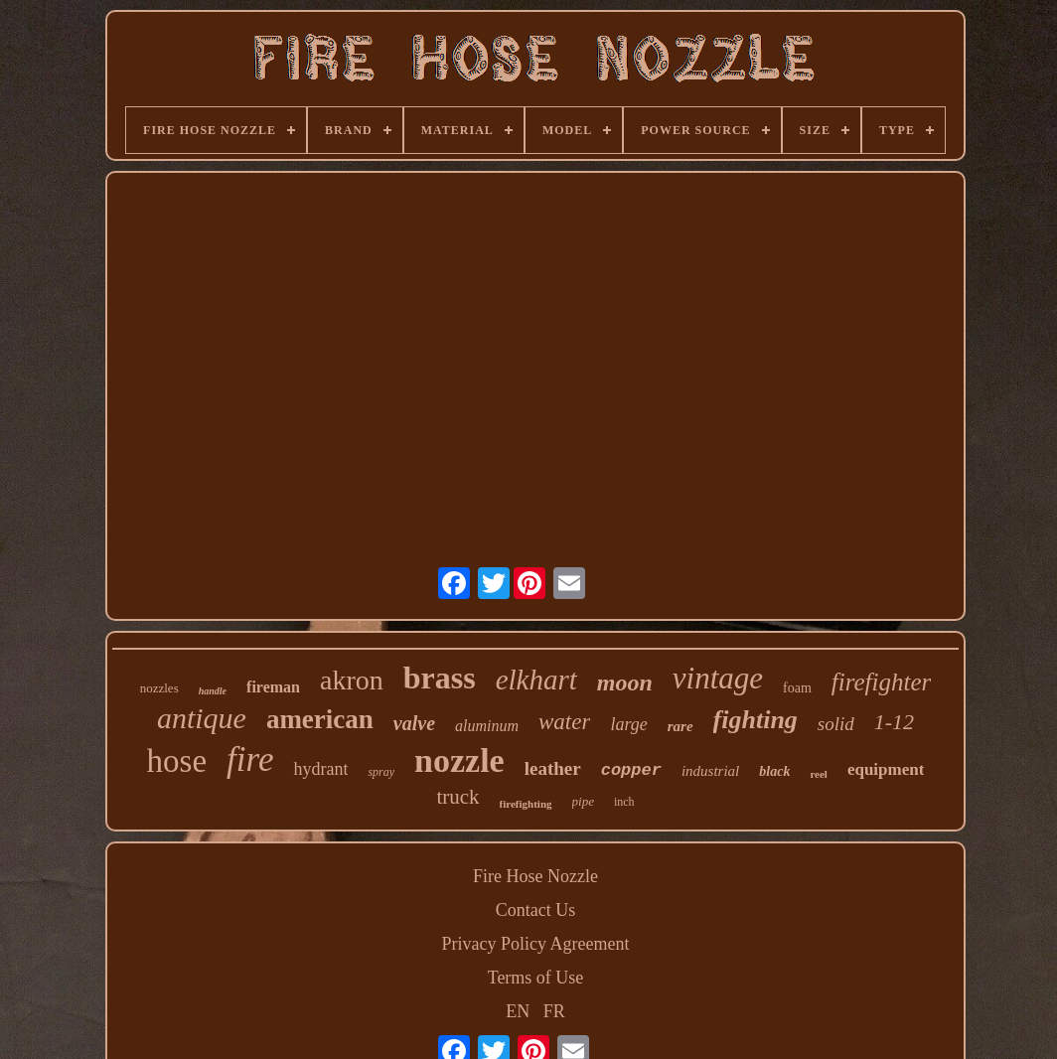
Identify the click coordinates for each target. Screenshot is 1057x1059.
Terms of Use (536, 977)
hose (177, 761)
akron (351, 680)
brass (439, 677)
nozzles (159, 688)
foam (797, 688)
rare (680, 726)
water (564, 721)
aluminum (487, 725)
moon (625, 682)
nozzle (459, 760)
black (774, 771)
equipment (885, 769)
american (320, 719)
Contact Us (536, 910)
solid (836, 723)
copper (631, 770)
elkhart (536, 679)
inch (624, 802)
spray (381, 772)
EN (517, 1011)
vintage (718, 678)
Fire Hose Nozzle (535, 876)
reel (819, 774)
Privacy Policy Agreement (536, 944)
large (628, 724)
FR (554, 1011)
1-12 (894, 721)
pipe (583, 801)
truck (457, 797)
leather (553, 768)
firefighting (526, 804)
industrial (710, 771)
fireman (273, 687)
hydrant (320, 769)
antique (201, 717)
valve (414, 723)
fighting (755, 719)
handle (212, 690)
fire (249, 759)
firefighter (881, 682)
